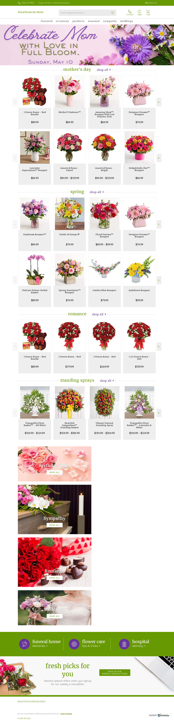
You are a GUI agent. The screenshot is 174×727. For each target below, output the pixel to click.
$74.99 (139, 122)
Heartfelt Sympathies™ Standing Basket (69, 425)
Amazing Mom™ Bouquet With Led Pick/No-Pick (104, 114)
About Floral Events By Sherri (31, 610)
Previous (15, 102)
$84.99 (69, 122)
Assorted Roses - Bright (104, 169)
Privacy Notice (121, 725)
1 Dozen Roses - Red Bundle (35, 113)
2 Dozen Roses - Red (69, 356)
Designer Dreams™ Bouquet (139, 113)
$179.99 (69, 366)
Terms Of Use (108, 725)
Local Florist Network (137, 725)
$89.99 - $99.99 (104, 244)
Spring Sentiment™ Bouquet (70, 291)
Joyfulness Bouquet (139, 290)
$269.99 (104, 366)
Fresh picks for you (68, 583)
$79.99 (104, 300)
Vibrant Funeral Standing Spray (104, 424)
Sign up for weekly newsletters (115, 581)
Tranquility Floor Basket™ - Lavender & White (139, 425)
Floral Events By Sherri (30, 12)
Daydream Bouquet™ (34, 234)
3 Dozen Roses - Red (104, 356)
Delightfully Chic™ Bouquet (139, 169)
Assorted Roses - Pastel (69, 169)
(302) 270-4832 (28, 3)
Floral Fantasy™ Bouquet (104, 235)
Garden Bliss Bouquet (104, 290)
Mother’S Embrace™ (70, 112)
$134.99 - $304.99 (104, 433)
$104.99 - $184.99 (70, 433)
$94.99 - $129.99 (69, 178)
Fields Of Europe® (69, 234)
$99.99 (139, 300)
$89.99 (35, 122)
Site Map (151, 725)
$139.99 (139, 366)
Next (159, 102)
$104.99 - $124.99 (35, 433)
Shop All (103, 70)
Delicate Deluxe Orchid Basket (34, 291)
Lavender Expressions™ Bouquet (34, 169)
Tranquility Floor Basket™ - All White (35, 424)
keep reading (66, 622)
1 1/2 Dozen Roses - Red (139, 357)
